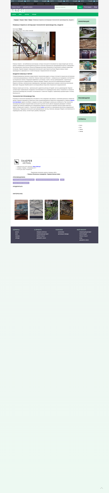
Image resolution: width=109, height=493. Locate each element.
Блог (20, 14)
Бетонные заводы (63, 234)
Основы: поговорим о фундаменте (21, 182)
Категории (61, 232)
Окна (62, 179)
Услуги (22, 20)
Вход (95, 7)
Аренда (34, 14)
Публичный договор (42, 234)
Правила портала (42, 232)
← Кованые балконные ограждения (36, 174)
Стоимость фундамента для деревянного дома (23, 179)
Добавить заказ (27, 7)
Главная (16, 20)
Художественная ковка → (54, 174)
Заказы (27, 14)
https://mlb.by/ (37, 166)
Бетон (14, 14)
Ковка (30, 20)
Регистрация (87, 7)
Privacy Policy (16, 7)
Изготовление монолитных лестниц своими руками (47, 179)
